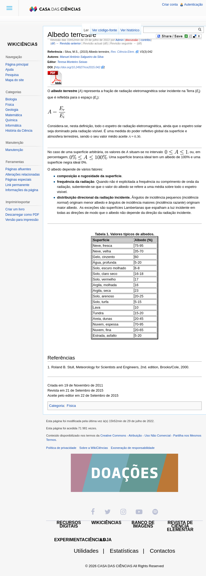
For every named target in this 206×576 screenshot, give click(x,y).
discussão (131, 39)
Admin (119, 39)
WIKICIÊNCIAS (106, 522)
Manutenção (14, 150)
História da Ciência (18, 130)
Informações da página (21, 190)
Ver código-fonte (104, 30)
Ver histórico (129, 30)
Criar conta (170, 4)
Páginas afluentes (18, 169)
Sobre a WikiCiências (93, 447)
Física (71, 406)
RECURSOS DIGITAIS (69, 524)
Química (11, 120)
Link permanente (17, 185)
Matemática (13, 115)
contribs (146, 39)
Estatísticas (129, 551)
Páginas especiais (18, 179)
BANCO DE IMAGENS (143, 524)
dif (52, 43)
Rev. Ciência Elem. (123, 51)
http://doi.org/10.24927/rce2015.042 (77, 67)
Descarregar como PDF (22, 215)
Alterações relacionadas (22, 174)
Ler (86, 30)
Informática (13, 125)
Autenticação (193, 4)
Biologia (11, 99)
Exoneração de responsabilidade (132, 447)
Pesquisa (12, 75)
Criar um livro (14, 209)
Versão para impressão (21, 220)
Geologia (11, 110)
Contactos (162, 551)
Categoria (56, 406)
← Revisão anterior (68, 43)
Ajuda (9, 69)
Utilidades (91, 551)
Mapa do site (14, 80)
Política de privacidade (61, 447)
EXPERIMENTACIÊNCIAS (79, 539)
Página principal (16, 64)
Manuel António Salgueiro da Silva (82, 56)
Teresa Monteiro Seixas (72, 61)
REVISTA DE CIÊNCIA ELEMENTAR (180, 526)
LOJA (106, 539)
